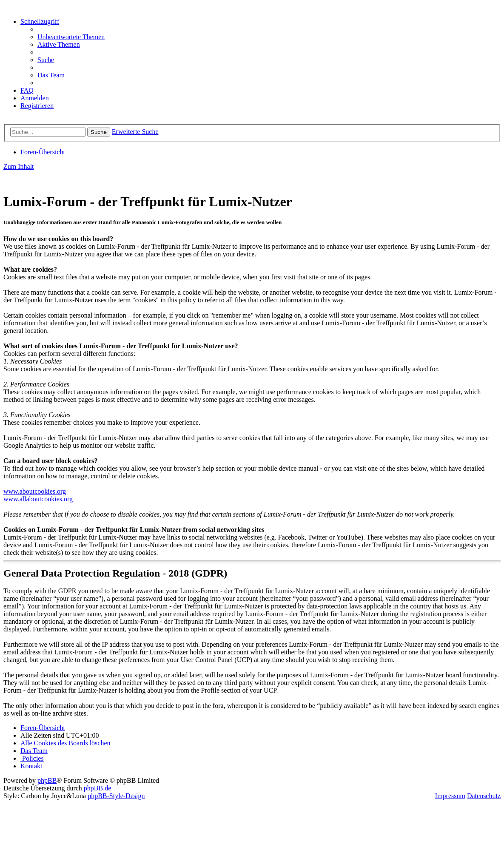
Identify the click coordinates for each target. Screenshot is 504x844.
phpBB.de (97, 788)
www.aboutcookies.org (34, 491)
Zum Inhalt (18, 166)
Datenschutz (484, 795)
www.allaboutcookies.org (38, 499)
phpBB (47, 780)
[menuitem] (71, 36)
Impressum (450, 795)
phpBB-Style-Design (116, 795)
